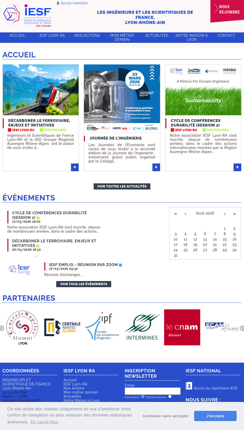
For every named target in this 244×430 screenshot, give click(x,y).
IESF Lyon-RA (52, 35)
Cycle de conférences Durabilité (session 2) (196, 123)
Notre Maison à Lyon (192, 37)
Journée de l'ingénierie (116, 138)
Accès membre (72, 3)
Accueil (17, 35)
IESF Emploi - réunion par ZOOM (83, 264)
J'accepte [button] (215, 416)
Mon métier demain (122, 37)
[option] (22, 328)
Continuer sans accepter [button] (166, 416)
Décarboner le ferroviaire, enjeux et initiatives (39, 123)
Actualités (157, 35)
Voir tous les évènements (83, 284)
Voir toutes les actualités (122, 186)
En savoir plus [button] (45, 422)
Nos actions (87, 35)
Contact (227, 35)
